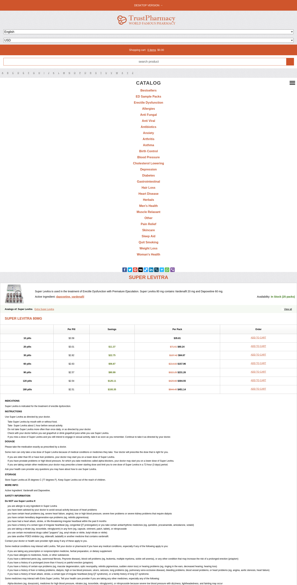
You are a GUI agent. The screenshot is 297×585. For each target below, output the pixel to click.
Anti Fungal (148, 114)
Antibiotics (148, 127)
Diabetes (148, 175)
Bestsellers (148, 90)
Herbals (148, 199)
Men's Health (148, 205)
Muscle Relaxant (148, 212)
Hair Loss (149, 187)
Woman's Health (148, 254)
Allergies (148, 108)
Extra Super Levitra (44, 309)
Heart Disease (148, 193)
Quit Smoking (148, 242)
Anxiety (148, 133)
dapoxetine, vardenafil (70, 296)
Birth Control (148, 151)
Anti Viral (148, 120)
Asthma (148, 145)
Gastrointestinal (148, 181)
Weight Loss (149, 248)
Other (149, 218)
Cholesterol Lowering (148, 163)
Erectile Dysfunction (148, 102)
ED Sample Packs (148, 96)
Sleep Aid (148, 236)
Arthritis (148, 139)
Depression (148, 169)
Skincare (148, 230)
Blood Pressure (148, 157)
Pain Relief (148, 224)
